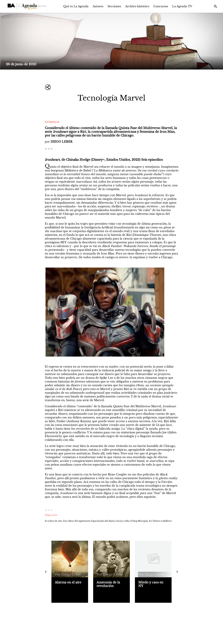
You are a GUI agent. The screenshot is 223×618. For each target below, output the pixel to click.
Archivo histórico (137, 6)
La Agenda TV (182, 6)
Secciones (114, 6)
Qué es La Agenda (75, 6)
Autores (98, 6)
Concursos (160, 6)
